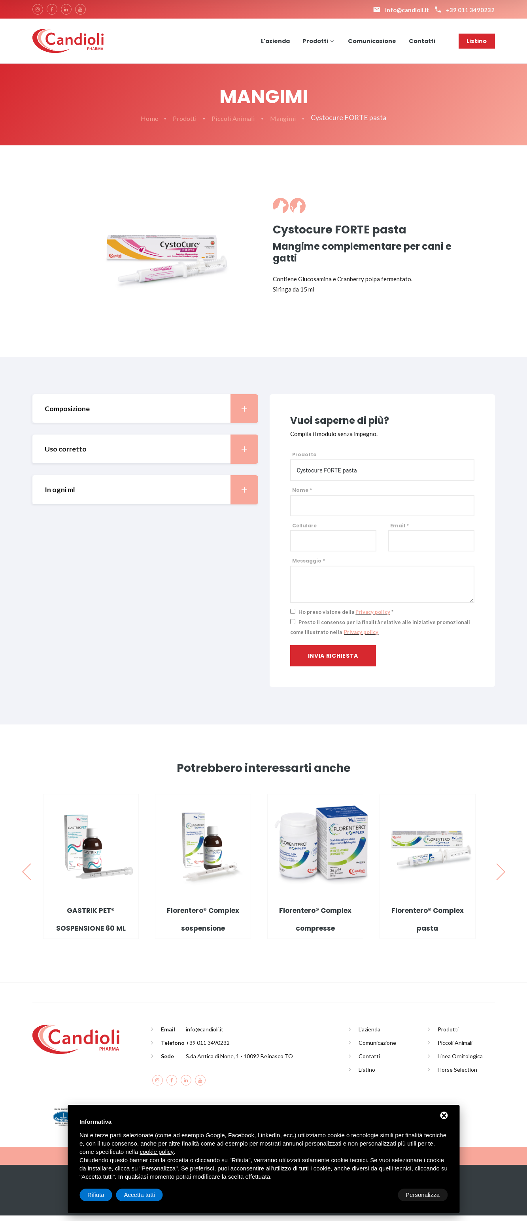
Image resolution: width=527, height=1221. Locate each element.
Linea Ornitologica (460, 1061)
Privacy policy (372, 617)
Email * (399, 531)
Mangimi (285, 123)
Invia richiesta (333, 661)
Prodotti (313, 43)
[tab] (145, 414)
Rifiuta (380, 1194)
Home (147, 123)
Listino (476, 43)
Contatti (421, 43)
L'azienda (272, 43)
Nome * (302, 495)
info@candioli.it (204, 1034)
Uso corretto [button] (151, 454)
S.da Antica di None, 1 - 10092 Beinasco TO (239, 1061)
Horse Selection (457, 1075)
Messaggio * (308, 566)
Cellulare (304, 531)
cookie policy (157, 1151)
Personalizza (104, 1194)
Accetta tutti (424, 1194)
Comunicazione (370, 43)
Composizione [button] (151, 414)
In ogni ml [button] (151, 495)
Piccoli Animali (235, 123)
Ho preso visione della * (345, 617)
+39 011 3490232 (208, 1048)
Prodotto (304, 460)
